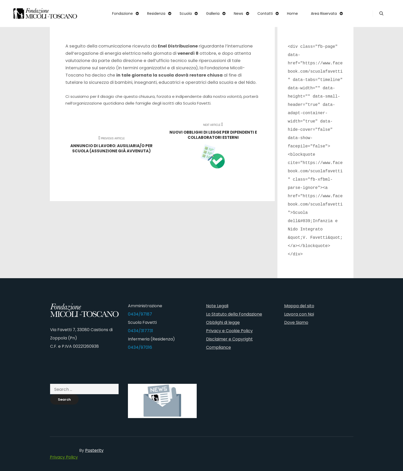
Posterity (94, 450)
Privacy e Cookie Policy (229, 331)
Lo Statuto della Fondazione (234, 314)
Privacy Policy (64, 457)
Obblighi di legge (223, 322)
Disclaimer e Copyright (229, 339)
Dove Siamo (296, 322)
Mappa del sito (299, 306)
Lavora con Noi (299, 314)
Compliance (218, 347)
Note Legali (217, 306)
